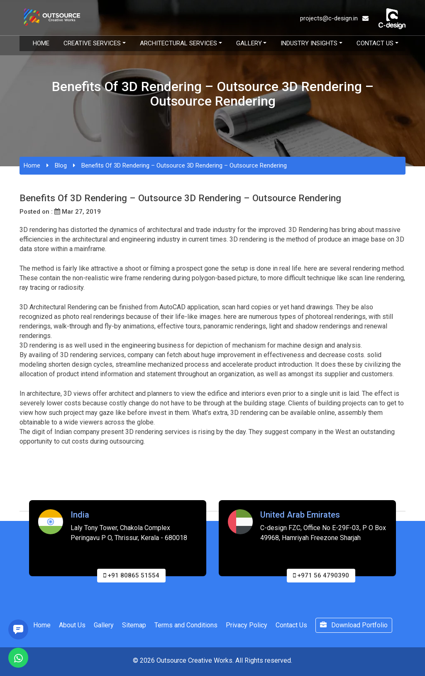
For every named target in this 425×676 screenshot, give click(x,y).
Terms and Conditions (185, 625)
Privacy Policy (246, 625)
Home (41, 43)
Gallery (249, 43)
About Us (72, 625)
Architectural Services (178, 43)
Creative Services (92, 43)
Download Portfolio (354, 625)
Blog (61, 165)
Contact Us (375, 43)
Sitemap (134, 625)
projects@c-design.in (334, 18)
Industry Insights (309, 43)
